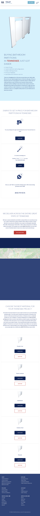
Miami (22, 497)
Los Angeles (4, 503)
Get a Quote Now (20, 232)
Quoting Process (24, 478)
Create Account (24, 491)
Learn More (20, 351)
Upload (20, 165)
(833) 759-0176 (20, 193)
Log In (22, 489)
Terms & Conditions (6, 492)
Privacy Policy (4, 489)
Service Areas (6, 496)
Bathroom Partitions (6, 483)
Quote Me (20, 356)
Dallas (3, 499)
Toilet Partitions (7, 2)
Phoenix (23, 500)
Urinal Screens (5, 480)
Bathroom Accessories (6, 481)
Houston (3, 500)
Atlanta (3, 505)
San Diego (23, 502)
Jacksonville (4, 502)
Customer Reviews (25, 481)
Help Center (23, 480)
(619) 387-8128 (21, 160)
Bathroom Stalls (5, 484)
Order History (24, 492)
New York (23, 499)
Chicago (3, 497)
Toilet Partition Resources (26, 483)
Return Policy (4, 491)
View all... (23, 505)
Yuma (22, 503)
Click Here (20, 138)
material (34, 315)
